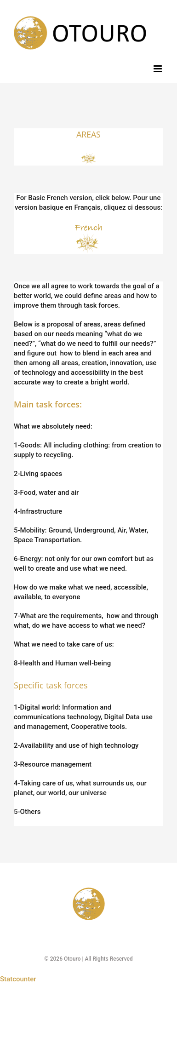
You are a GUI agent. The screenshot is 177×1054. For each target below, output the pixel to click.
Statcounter (18, 979)
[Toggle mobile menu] (158, 69)
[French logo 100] (89, 225)
